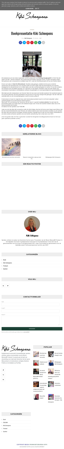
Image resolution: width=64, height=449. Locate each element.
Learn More (29, 8)
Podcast (5, 266)
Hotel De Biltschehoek (19, 84)
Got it (37, 8)
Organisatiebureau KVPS (38, 444)
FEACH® (5, 422)
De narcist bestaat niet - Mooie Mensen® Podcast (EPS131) (39, 374)
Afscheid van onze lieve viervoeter (43, 355)
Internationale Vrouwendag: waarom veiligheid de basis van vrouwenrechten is (40, 387)
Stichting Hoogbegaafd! (44, 78)
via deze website (44, 102)
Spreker (32, 29)
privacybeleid (26, 332)
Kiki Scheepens (28, 38)
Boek (4, 260)
